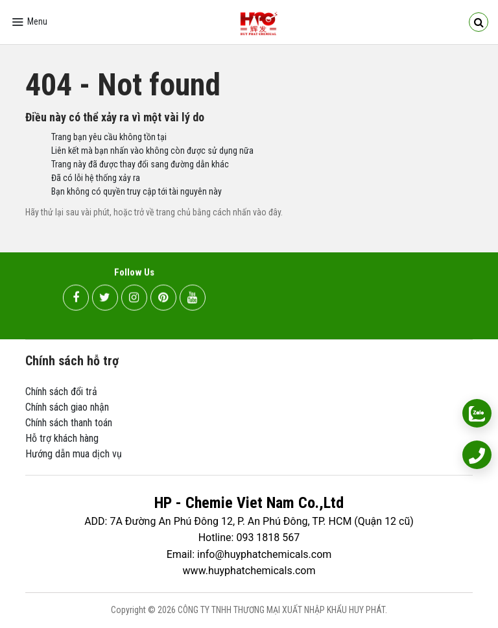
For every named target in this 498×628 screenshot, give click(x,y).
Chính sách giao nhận (67, 407)
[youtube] (193, 299)
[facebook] (76, 299)
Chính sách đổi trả (61, 391)
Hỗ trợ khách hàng (62, 438)
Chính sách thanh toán (68, 423)
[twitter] (105, 299)
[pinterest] (163, 299)
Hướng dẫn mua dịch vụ (73, 454)
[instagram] (134, 299)
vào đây (267, 212)
